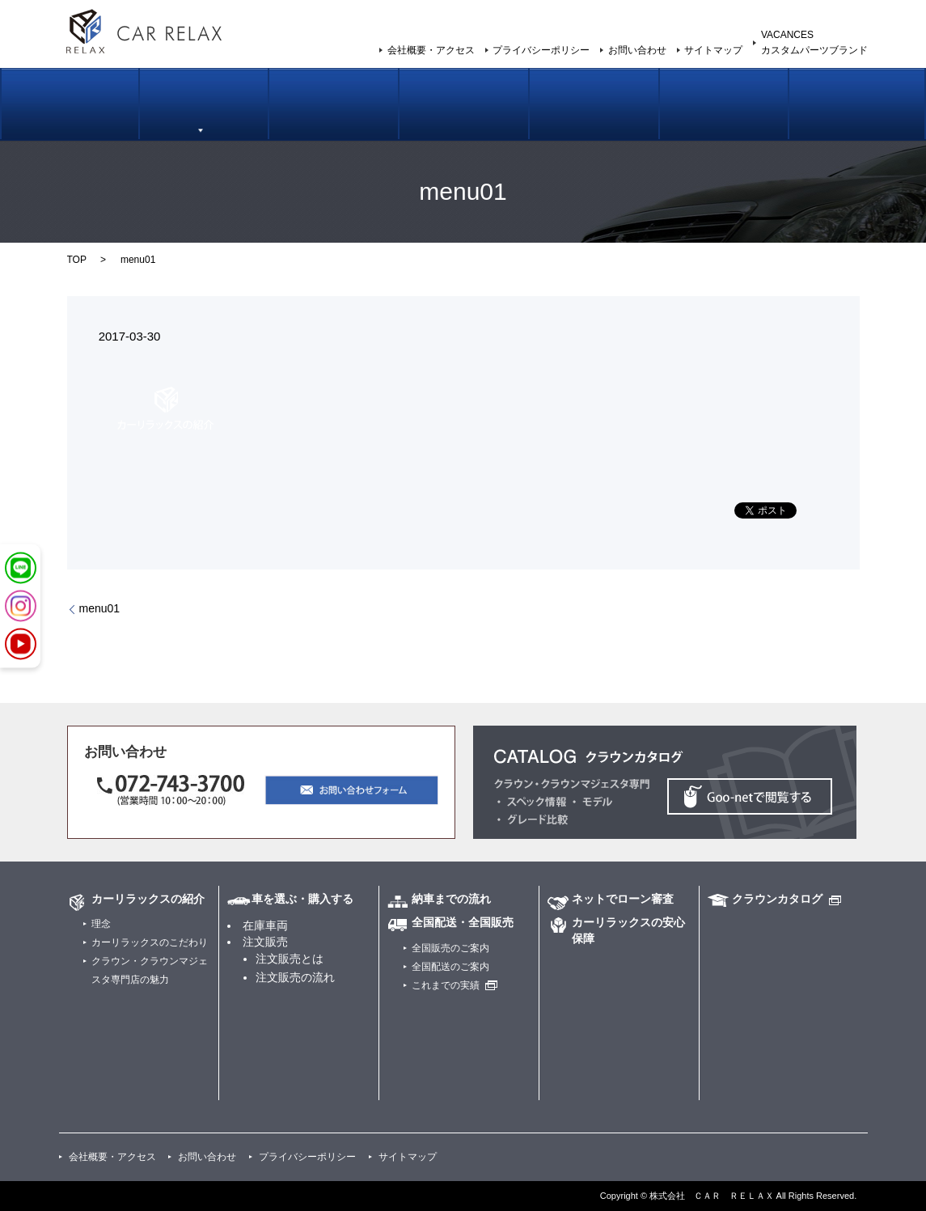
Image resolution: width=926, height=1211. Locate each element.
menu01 (100, 608)
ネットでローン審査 (592, 118)
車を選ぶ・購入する (203, 118)
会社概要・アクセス (431, 50)
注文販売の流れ (295, 977)
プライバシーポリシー (541, 50)
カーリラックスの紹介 (72, 118)
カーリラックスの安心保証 (723, 118)
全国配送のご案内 (450, 966)
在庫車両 (265, 925)
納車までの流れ (333, 118)
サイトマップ (713, 50)
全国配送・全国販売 (463, 922)
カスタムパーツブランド (853, 118)
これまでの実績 (446, 985)
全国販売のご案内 (462, 118)
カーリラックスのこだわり (149, 942)
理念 (101, 923)
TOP (77, 259)
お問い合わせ (637, 50)
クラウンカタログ (777, 898)
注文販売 (265, 941)
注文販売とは (289, 958)
